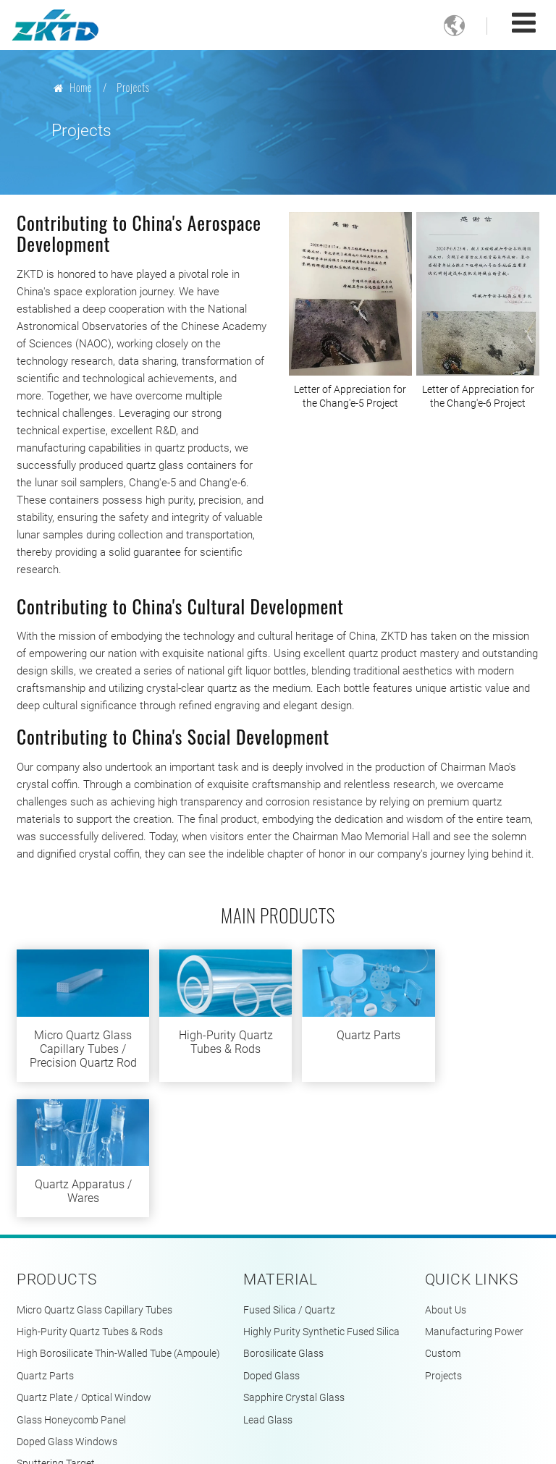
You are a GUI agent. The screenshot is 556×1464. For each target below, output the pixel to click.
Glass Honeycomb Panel (71, 1293)
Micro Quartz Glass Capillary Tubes (94, 1183)
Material (280, 1153)
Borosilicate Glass (283, 1228)
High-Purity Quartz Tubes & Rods (211, 1037)
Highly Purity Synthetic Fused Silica (321, 1205)
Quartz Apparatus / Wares (477, 1037)
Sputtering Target (56, 1337)
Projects (443, 1249)
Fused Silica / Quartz (289, 1183)
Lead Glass (267, 1293)
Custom (442, 1228)
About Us (445, 1183)
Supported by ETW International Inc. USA (278, 1438)
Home (73, 87)
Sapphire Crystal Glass (294, 1271)
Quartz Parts (344, 1030)
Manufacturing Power (474, 1205)
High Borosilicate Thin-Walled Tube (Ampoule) (118, 1228)
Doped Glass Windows (67, 1315)
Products (57, 1153)
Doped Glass (271, 1249)
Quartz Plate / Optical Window (84, 1271)
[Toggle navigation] (523, 23)
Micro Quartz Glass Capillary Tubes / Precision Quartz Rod (78, 1051)
